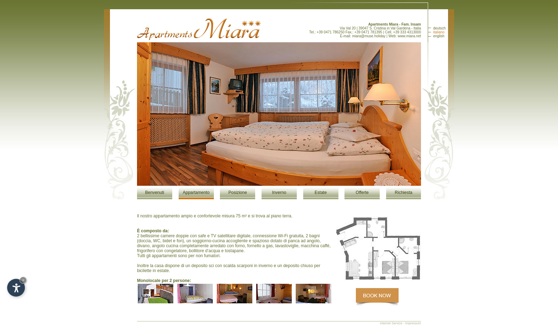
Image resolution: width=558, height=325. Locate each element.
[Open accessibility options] (16, 288)
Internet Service (391, 323)
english (438, 36)
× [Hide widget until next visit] (23, 280)
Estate (321, 192)
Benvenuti (154, 192)
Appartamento (196, 192)
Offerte (362, 192)
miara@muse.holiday (368, 36)
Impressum (413, 323)
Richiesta (403, 192)
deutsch (439, 28)
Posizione (237, 192)
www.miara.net (409, 36)
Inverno (279, 192)
